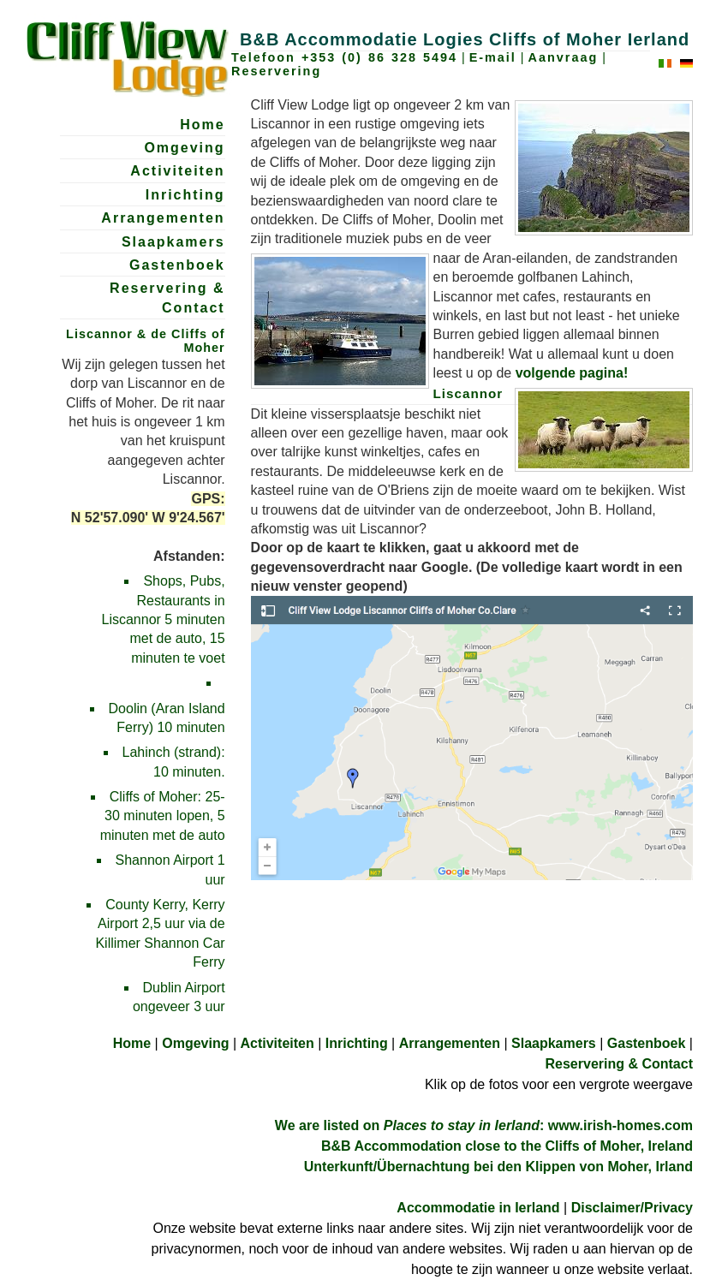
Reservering (276, 71)
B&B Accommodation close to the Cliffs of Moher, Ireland (507, 1146)
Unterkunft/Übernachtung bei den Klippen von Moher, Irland (498, 1166)
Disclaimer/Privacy (632, 1207)
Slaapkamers (173, 242)
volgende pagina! (572, 373)
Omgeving (184, 147)
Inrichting (185, 195)
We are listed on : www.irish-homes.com (484, 1125)
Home (202, 124)
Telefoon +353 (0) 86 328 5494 (344, 57)
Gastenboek (177, 265)
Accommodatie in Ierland (478, 1207)
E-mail (492, 57)
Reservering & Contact (167, 297)
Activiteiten (177, 171)
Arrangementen (162, 218)
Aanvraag (563, 57)
